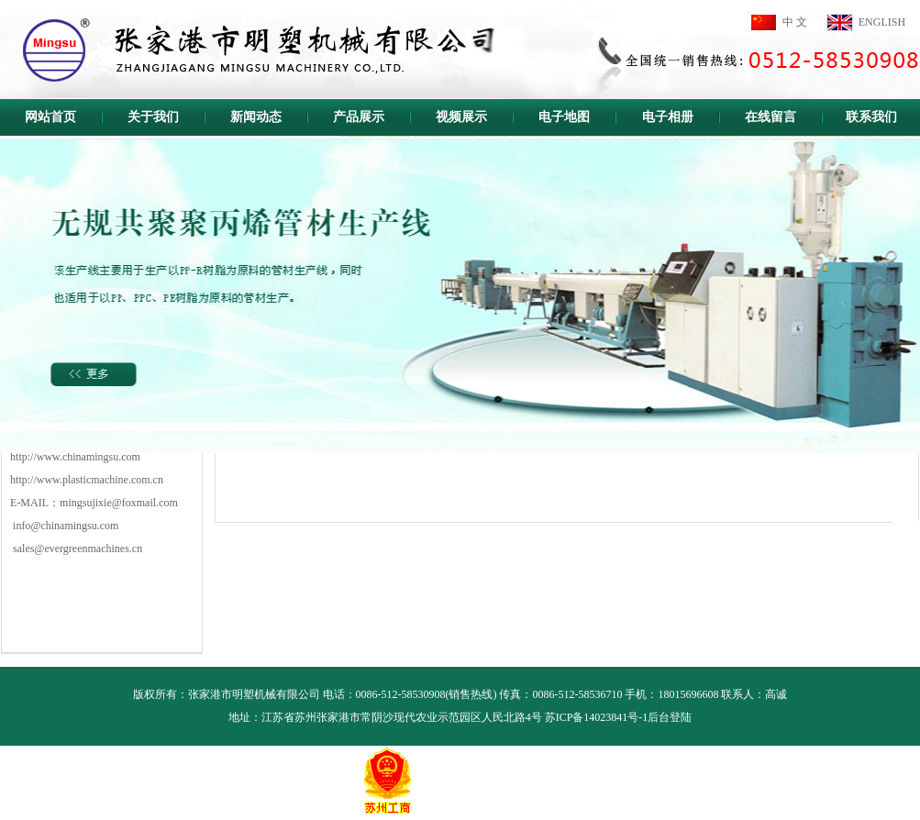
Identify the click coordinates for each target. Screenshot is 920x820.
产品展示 (358, 117)
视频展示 (461, 117)
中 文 (794, 22)
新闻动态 (256, 117)
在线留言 (770, 117)
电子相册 (667, 117)
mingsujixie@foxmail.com (119, 502)
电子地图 (564, 117)
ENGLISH (882, 22)
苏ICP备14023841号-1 (596, 717)
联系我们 (871, 117)
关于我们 (153, 117)
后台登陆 (670, 717)
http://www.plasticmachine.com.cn (86, 479)
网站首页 (50, 117)
